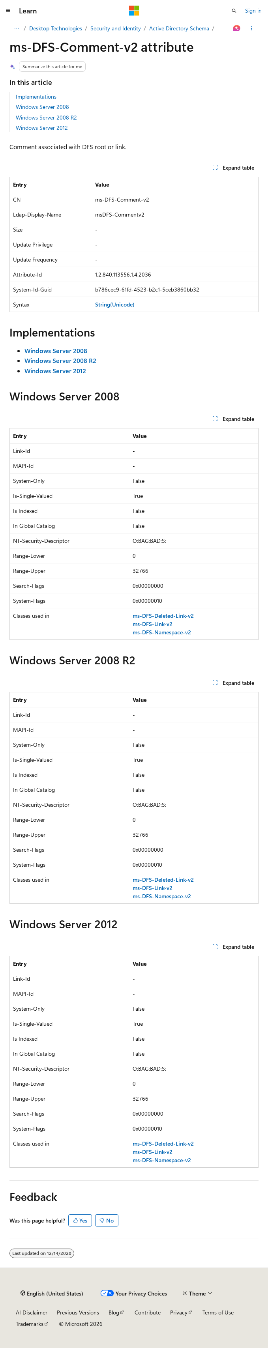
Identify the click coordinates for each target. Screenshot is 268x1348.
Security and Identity (115, 28)
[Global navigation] (8, 11)
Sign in (253, 10)
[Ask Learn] (237, 28)
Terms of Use (218, 1312)
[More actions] (252, 28)
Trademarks (29, 1323)
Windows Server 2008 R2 (46, 117)
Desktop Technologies (55, 28)
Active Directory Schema (179, 28)
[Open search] (234, 11)
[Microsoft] (134, 11)
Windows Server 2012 (42, 127)
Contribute (148, 1312)
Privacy (178, 1312)
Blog (114, 1312)
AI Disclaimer (31, 1312)
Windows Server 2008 (42, 106)
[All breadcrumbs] (16, 28)
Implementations (36, 96)
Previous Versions (78, 1312)
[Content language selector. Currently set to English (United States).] (52, 1293)
